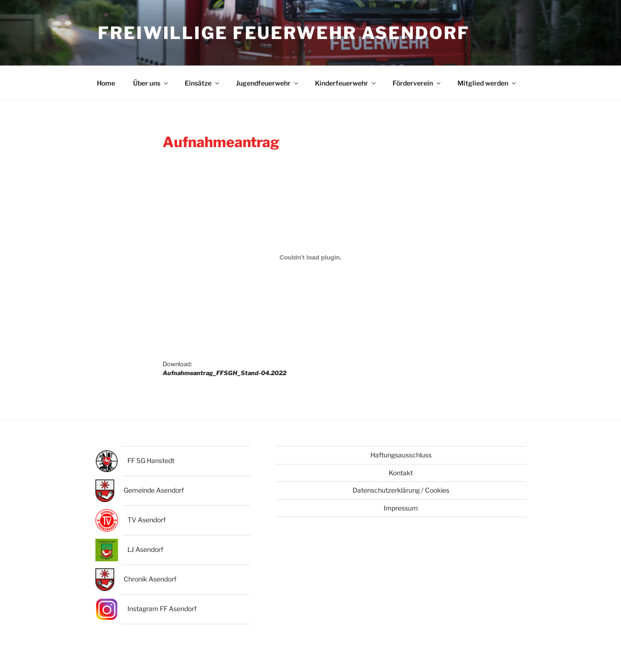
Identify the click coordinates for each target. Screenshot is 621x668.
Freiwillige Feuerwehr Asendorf (284, 33)
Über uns (151, 83)
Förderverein (417, 83)
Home (106, 83)
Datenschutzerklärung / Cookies (401, 491)
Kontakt (401, 473)
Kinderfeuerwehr (346, 83)
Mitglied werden (487, 83)
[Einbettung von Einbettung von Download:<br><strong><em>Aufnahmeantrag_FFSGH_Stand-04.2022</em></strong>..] (310, 258)
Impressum (401, 508)
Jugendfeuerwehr (267, 83)
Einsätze (202, 83)
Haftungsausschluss (401, 456)
